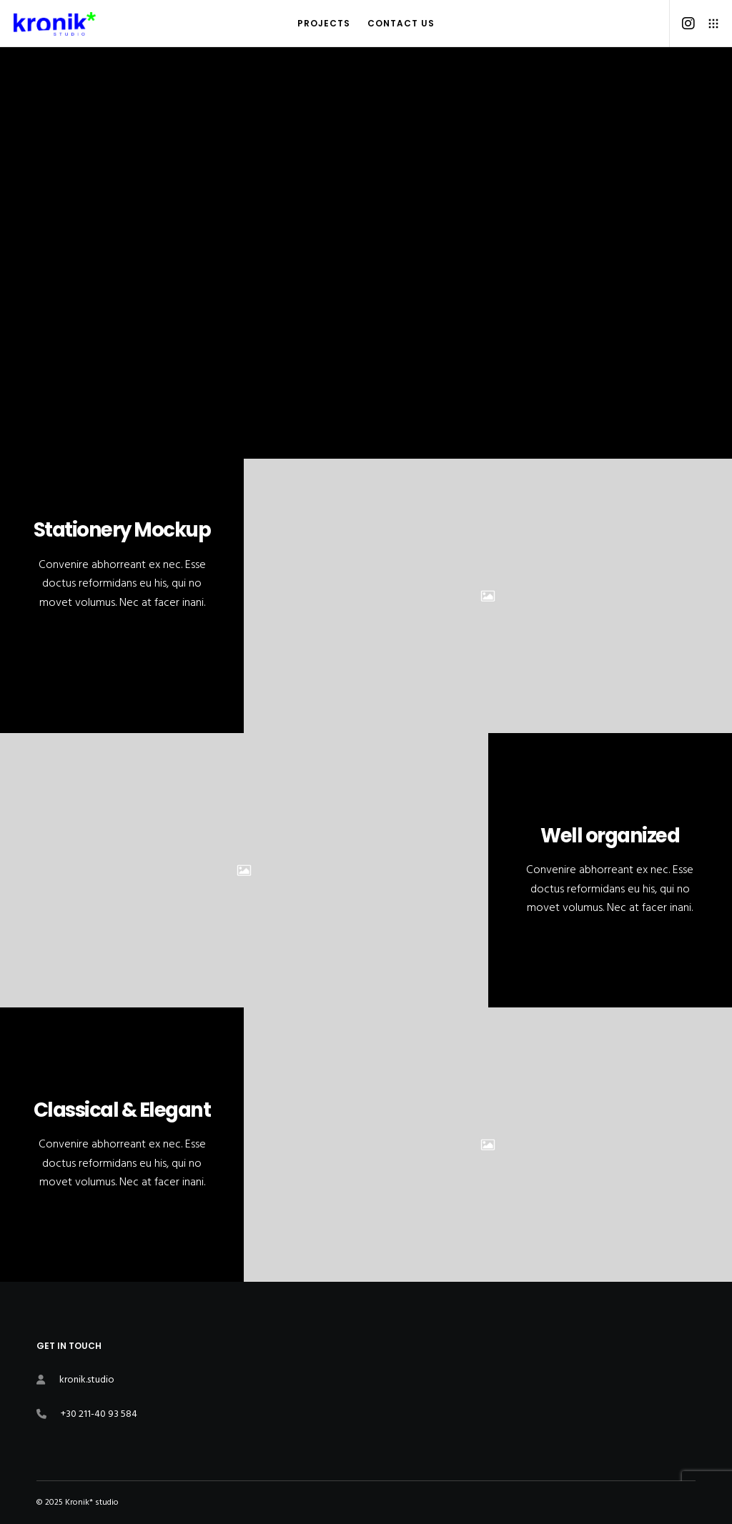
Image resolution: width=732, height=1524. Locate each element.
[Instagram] (683, 23)
